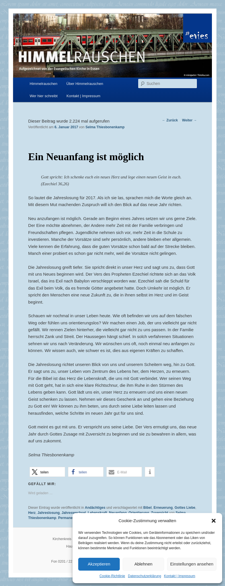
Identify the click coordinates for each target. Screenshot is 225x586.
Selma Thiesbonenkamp (104, 127)
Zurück (170, 120)
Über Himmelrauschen (84, 84)
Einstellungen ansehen (191, 563)
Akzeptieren (99, 563)
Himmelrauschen (43, 84)
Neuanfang (118, 513)
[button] (213, 521)
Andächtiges (95, 508)
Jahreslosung (49, 513)
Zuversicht (159, 513)
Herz (32, 513)
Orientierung (139, 513)
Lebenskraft (97, 513)
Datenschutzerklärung (144, 576)
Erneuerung (163, 508)
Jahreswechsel (74, 513)
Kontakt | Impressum (179, 576)
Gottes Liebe (185, 508)
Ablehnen (143, 563)
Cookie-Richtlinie (112, 576)
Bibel (147, 508)
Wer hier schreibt (43, 96)
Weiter (189, 120)
